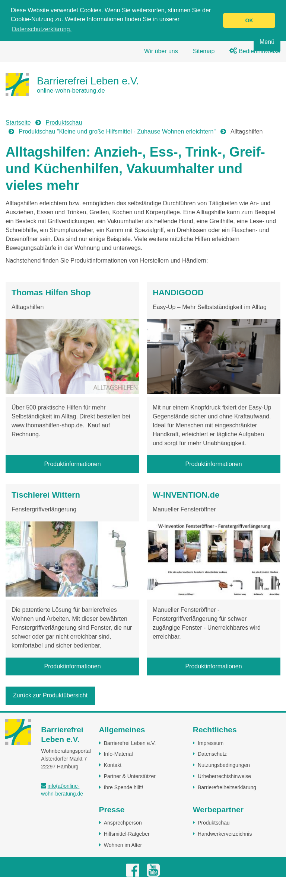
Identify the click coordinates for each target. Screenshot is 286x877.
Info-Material (118, 754)
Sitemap (204, 51)
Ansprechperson (123, 822)
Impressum (210, 743)
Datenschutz (212, 754)
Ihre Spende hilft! (123, 787)
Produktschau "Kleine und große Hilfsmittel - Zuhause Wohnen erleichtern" (117, 131)
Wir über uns (161, 51)
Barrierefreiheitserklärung (227, 787)
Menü (267, 42)
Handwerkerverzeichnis (225, 833)
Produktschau (64, 122)
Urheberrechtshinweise (224, 776)
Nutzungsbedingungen (224, 765)
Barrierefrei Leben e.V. (130, 743)
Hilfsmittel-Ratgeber (127, 833)
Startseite (18, 122)
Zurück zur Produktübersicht (50, 695)
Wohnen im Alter (123, 845)
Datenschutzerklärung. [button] (42, 29)
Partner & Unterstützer (130, 776)
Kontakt (112, 765)
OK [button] (249, 20)
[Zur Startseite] (72, 84)
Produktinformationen (72, 463)
